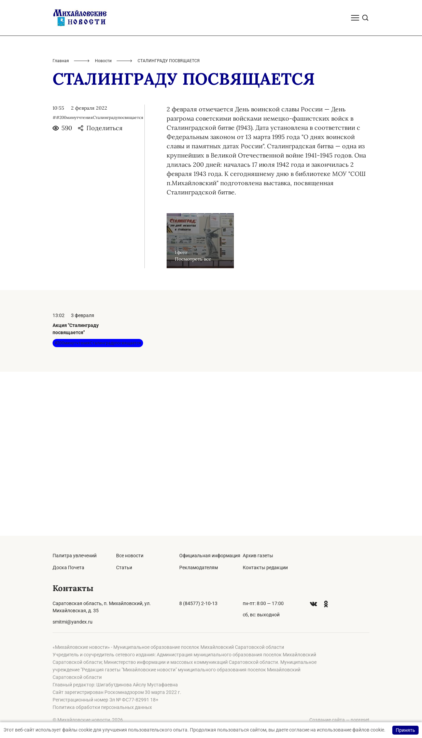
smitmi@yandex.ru (73, 622)
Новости (103, 224)
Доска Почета (68, 567)
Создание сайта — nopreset (339, 720)
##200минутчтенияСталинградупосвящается (98, 281)
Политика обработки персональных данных (102, 707)
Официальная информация (209, 555)
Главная (61, 224)
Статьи (124, 567)
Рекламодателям (198, 567)
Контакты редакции (265, 567)
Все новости (129, 555)
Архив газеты (258, 555)
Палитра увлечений (75, 555)
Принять (405, 730)
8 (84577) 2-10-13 (198, 603)
